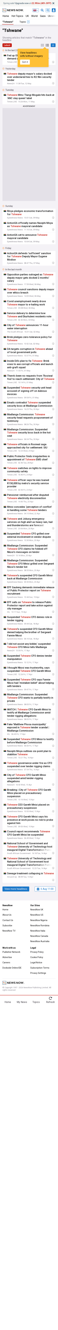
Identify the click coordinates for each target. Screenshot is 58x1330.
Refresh (50, 1002)
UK (27, 16)
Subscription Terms (39, 968)
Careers (6, 962)
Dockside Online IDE (11, 968)
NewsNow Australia (39, 941)
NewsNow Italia (37, 931)
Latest (7, 45)
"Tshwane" (7, 22)
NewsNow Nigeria (38, 920)
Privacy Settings (38, 973)
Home (5, 16)
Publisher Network (11, 952)
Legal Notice (36, 962)
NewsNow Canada (39, 936)
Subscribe (7, 925)
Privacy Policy (37, 952)
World (34, 16)
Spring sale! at (27, 3)
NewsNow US (36, 915)
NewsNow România (39, 925)
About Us (6, 915)
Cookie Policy (36, 957)
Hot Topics (17, 16)
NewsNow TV (8, 931)
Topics (36, 1002)
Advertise (7, 957)
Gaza (42, 16)
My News (22, 1002)
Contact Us (7, 920)
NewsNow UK (36, 909)
